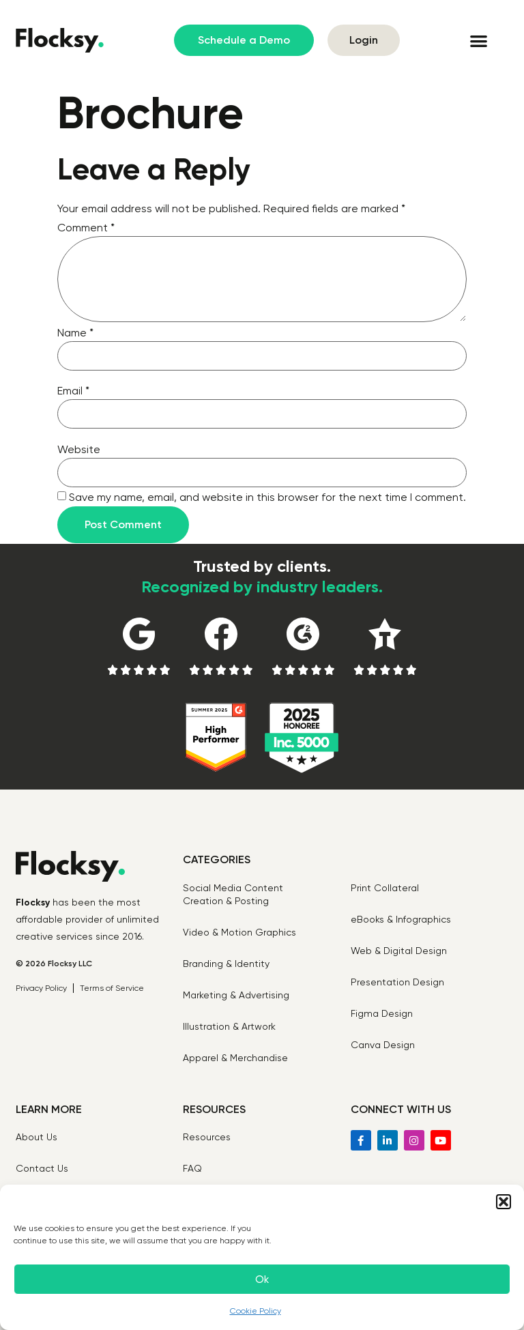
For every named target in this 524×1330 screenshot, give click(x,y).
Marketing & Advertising (236, 994)
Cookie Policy (255, 1311)
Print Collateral (385, 887)
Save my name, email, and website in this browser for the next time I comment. (267, 497)
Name (75, 332)
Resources (207, 1136)
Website (78, 449)
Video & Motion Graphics (239, 932)
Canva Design (383, 1044)
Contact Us (42, 1168)
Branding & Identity (226, 963)
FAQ (192, 1168)
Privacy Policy (41, 988)
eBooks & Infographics (401, 919)
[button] (503, 1202)
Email (73, 390)
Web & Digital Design (399, 950)
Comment (86, 227)
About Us (36, 1136)
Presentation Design (397, 982)
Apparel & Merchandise (235, 1057)
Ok (262, 1279)
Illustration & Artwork (229, 1026)
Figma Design (382, 1013)
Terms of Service (112, 988)
